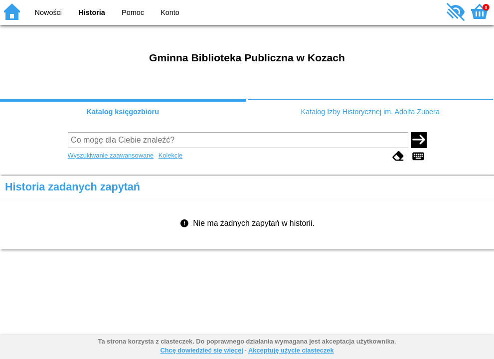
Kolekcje (170, 155)
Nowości (48, 12)
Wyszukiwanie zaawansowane (111, 155)
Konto (170, 12)
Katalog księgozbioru (122, 112)
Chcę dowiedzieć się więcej (201, 350)
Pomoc (133, 12)
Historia (91, 12)
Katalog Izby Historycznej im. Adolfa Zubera (370, 112)
